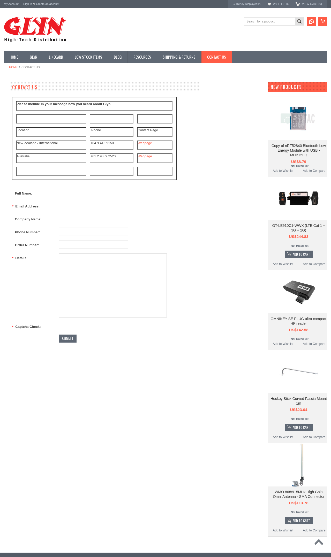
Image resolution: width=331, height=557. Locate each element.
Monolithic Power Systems (23, 333)
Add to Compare (314, 171)
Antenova (11, 319)
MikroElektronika (16, 277)
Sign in (27, 3)
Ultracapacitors (17, 237)
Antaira (9, 298)
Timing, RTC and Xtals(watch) (27, 105)
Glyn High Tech (15, 305)
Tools (10, 228)
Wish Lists (281, 3)
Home (13, 67)
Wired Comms (16, 245)
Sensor (12, 211)
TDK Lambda (14, 284)
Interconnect (15, 175)
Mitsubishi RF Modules (22, 149)
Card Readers (16, 132)
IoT (9, 184)
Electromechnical (18, 158)
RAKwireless (13, 326)
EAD (7, 312)
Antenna (12, 97)
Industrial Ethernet (19, 140)
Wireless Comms (18, 254)
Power (11, 123)
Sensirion (11, 340)
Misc (10, 193)
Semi (10, 202)
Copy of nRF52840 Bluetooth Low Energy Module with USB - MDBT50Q (299, 150)
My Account (11, 3)
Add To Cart (301, 254)
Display (12, 114)
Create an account (47, 3)
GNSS (11, 167)
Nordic (9, 291)
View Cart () (312, 3)
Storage (12, 219)
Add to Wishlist (283, 171)
